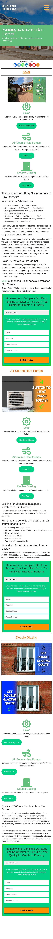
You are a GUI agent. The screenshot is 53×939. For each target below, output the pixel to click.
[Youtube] (34, 65)
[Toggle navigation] (47, 6)
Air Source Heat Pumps (26, 142)
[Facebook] (15, 65)
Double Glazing (26, 172)
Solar (26, 112)
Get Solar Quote (26, 126)
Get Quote (26, 185)
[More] (38, 65)
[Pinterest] (30, 65)
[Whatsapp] (22, 65)
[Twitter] (19, 65)
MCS (4, 280)
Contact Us (26, 155)
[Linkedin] (26, 65)
